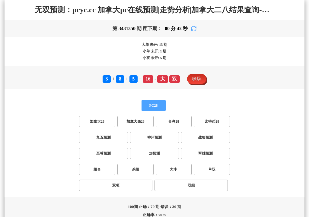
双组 (61, 120)
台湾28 (55, 107)
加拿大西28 (35, 107)
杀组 (18, 120)
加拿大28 (12, 107)
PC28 (7, 102)
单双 (40, 120)
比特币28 (73, 107)
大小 (29, 120)
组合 (7, 120)
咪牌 (7, 96)
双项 (51, 120)
